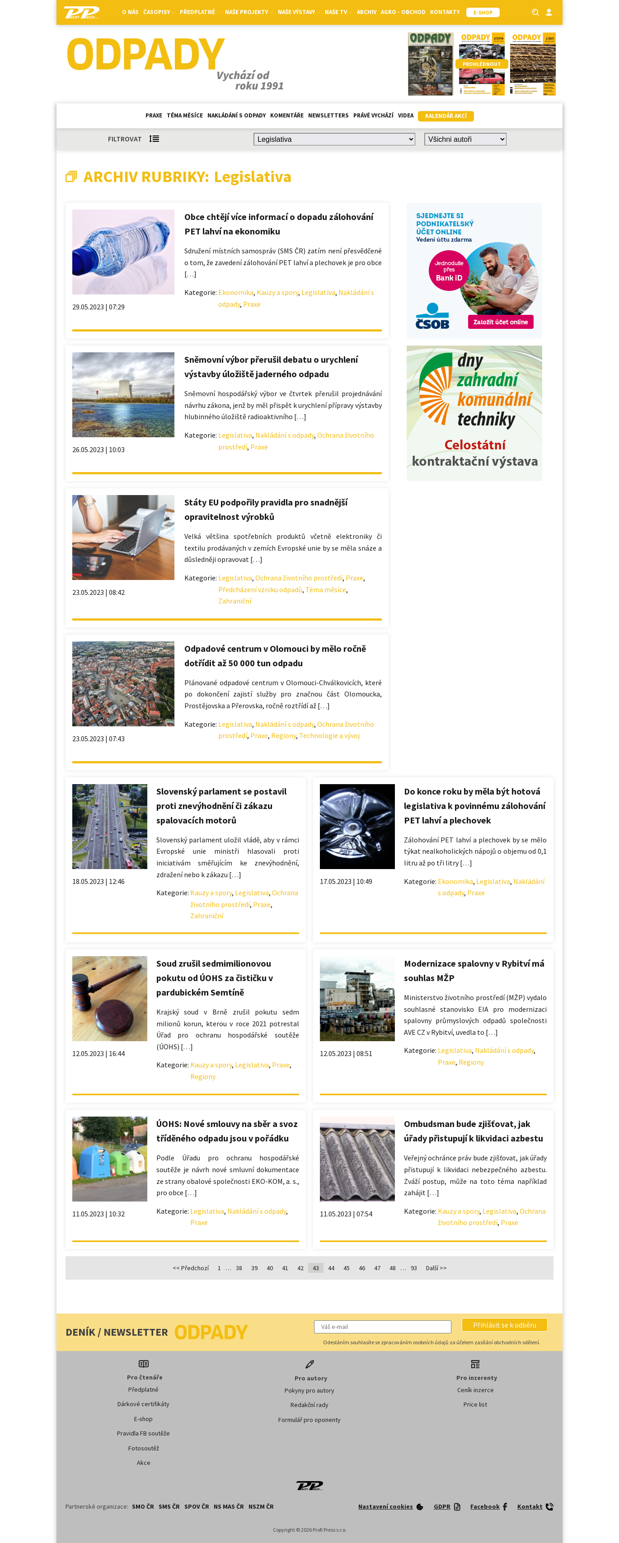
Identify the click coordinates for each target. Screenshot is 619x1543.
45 (346, 1268)
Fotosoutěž (143, 1448)
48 (392, 1268)
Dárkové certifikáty (143, 1404)
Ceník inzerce (475, 1390)
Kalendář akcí (446, 116)
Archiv (366, 12)
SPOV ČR (196, 1506)
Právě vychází (373, 115)
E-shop (143, 1419)
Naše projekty (249, 12)
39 (254, 1268)
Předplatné (200, 12)
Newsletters (328, 115)
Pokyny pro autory (309, 1390)
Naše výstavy (299, 12)
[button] (505, 1325)
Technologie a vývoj (329, 735)
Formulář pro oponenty (309, 1420)
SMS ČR (169, 1506)
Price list (475, 1404)
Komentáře (287, 115)
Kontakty (445, 12)
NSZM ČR (261, 1506)
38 (239, 1268)
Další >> (436, 1268)
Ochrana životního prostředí (298, 577)
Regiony (283, 735)
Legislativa (318, 292)
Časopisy (159, 12)
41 (285, 1268)
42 (300, 1268)
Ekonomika (235, 292)
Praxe (153, 115)
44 (331, 1268)
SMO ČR (143, 1506)
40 (270, 1268)
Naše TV (338, 12)
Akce (143, 1463)
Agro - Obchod (403, 12)
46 (362, 1268)
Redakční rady (309, 1405)
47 (377, 1268)
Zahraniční (234, 600)
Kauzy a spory (277, 292)
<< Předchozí (191, 1268)
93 (414, 1268)
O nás (130, 12)
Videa (405, 115)
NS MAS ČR (229, 1506)
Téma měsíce (185, 115)
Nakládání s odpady (236, 115)
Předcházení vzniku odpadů (260, 589)
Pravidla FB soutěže (143, 1433)
